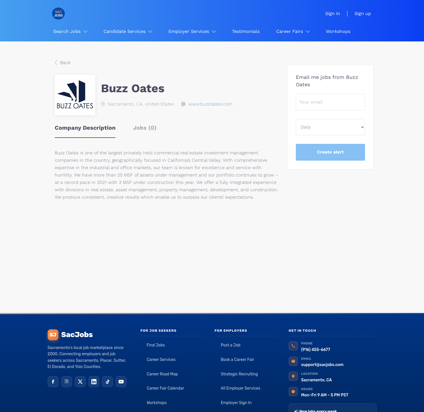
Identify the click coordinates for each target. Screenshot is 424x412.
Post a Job (230, 345)
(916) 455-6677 (315, 349)
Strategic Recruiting (239, 374)
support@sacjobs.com (322, 364)
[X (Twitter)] (80, 381)
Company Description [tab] (85, 127)
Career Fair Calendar (165, 388)
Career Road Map (162, 374)
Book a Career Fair (237, 359)
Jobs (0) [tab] (145, 127)
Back (64, 62)
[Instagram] (66, 381)
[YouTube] (121, 381)
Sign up (363, 13)
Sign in (332, 13)
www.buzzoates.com (210, 104)
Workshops (157, 402)
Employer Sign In (236, 402)
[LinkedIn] (93, 381)
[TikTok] (107, 381)
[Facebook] (53, 381)
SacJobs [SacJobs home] (70, 334)
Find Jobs (156, 345)
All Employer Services (240, 388)
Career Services (161, 359)
